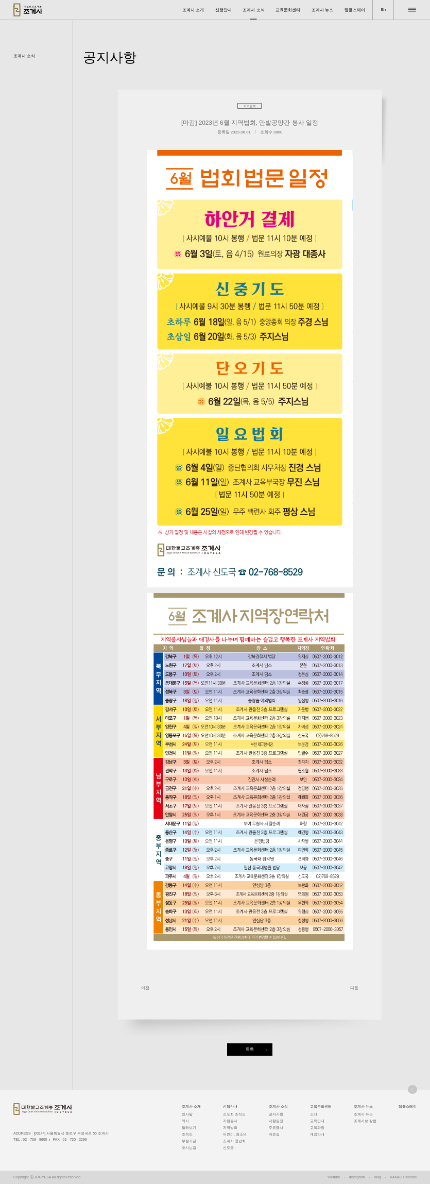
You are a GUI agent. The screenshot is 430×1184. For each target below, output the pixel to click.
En (383, 9)
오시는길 (189, 1147)
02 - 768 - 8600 (35, 1139)
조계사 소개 (193, 10)
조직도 (187, 1134)
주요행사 (276, 1127)
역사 (185, 1121)
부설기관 (189, 1141)
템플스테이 (355, 10)
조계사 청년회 (234, 1141)
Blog (377, 1177)
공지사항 (276, 1114)
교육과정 (317, 1127)
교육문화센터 (288, 10)
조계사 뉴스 (322, 10)
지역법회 (230, 1127)
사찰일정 (276, 1121)
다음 (354, 988)
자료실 (274, 1134)
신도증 (228, 1147)
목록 (250, 1049)
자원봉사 (230, 1121)
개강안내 (317, 1134)
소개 (313, 1114)
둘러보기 (189, 1127)
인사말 (187, 1114)
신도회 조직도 (234, 1114)
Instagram (357, 1177)
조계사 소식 (253, 10)
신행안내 (223, 10)
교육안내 (317, 1121)
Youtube (333, 1177)
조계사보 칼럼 (365, 1121)
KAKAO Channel (403, 1177)
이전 (145, 988)
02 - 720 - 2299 (75, 1139)
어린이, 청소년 (235, 1134)
